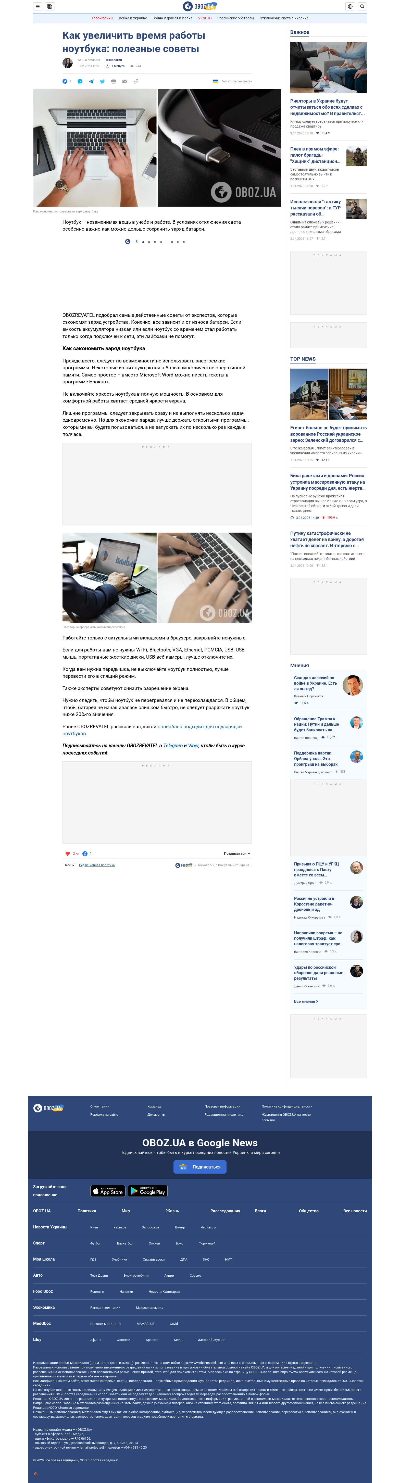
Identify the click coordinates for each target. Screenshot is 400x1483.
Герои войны (102, 18)
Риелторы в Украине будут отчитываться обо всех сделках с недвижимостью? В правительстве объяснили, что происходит (328, 107)
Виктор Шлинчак (306, 738)
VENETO (205, 18)
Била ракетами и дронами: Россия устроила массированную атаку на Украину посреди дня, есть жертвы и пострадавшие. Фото (328, 482)
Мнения (299, 665)
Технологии (113, 60)
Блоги (260, 1211)
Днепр (180, 1227)
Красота (152, 1340)
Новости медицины (105, 1324)
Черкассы (208, 1227)
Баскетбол (125, 1243)
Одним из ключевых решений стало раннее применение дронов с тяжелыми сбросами (315, 227)
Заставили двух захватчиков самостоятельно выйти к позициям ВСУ (314, 174)
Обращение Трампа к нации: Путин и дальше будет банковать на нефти (316, 725)
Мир (126, 1211)
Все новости (355, 1211)
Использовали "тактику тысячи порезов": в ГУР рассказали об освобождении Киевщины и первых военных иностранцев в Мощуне (316, 208)
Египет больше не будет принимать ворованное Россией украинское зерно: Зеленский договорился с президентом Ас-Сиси (328, 434)
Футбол (96, 1243)
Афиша (95, 1340)
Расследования (225, 1211)
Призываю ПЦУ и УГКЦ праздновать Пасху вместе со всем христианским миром (316, 870)
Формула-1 (207, 1243)
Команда (154, 1106)
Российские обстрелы (235, 18)
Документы (156, 1114)
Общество (309, 1211)
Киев (94, 1227)
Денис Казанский (306, 986)
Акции (169, 1275)
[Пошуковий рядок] (362, 6)
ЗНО (206, 1259)
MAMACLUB (145, 1324)
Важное (299, 32)
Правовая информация (222, 1106)
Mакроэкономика (149, 1308)
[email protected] (92, 1447)
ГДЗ (93, 1259)
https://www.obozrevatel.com (202, 1363)
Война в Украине (133, 18)
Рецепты (97, 1291)
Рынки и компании (105, 1308)
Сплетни (123, 1340)
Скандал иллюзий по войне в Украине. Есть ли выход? (315, 683)
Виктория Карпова (307, 952)
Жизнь (172, 1211)
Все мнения (304, 1001)
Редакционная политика (97, 865)
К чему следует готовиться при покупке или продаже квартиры (327, 123)
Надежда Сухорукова (309, 917)
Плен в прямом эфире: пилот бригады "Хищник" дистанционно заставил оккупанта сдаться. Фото (316, 155)
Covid (174, 1324)
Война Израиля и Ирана (173, 18)
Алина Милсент (89, 60)
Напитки (126, 1291)
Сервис (195, 1275)
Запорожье (150, 1227)
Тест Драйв (99, 1275)
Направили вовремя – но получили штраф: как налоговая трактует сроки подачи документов (319, 939)
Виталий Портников (308, 696)
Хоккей (154, 1243)
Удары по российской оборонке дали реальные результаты (318, 973)
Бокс (179, 1243)
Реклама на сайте (104, 1114)
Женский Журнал (212, 1340)
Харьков (120, 1227)
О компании (99, 1106)
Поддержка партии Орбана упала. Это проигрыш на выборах (316, 758)
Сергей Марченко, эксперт (313, 772)
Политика (87, 1211)
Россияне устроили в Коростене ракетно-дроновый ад (314, 904)
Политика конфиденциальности (287, 1106)
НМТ (228, 1259)
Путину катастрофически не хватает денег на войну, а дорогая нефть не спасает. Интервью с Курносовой (327, 540)
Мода (178, 1340)
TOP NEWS (303, 359)
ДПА (183, 1259)
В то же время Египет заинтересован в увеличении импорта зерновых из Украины (326, 450)
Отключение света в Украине (284, 18)
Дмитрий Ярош (305, 883)
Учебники (119, 1259)
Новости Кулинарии (164, 1291)
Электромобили (136, 1275)
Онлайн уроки (154, 1259)
